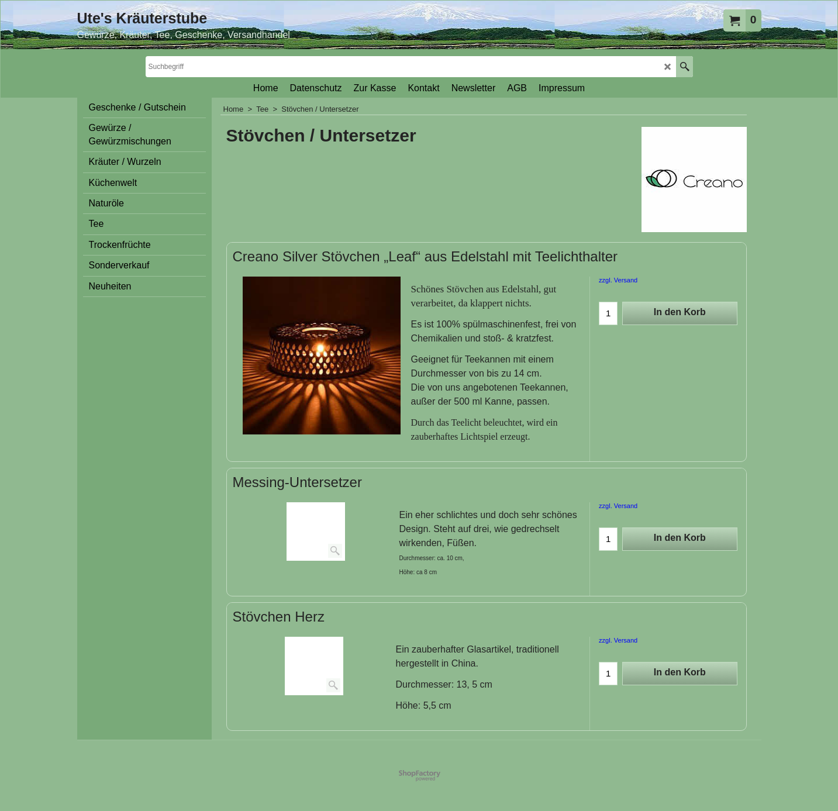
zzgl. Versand (618, 280)
